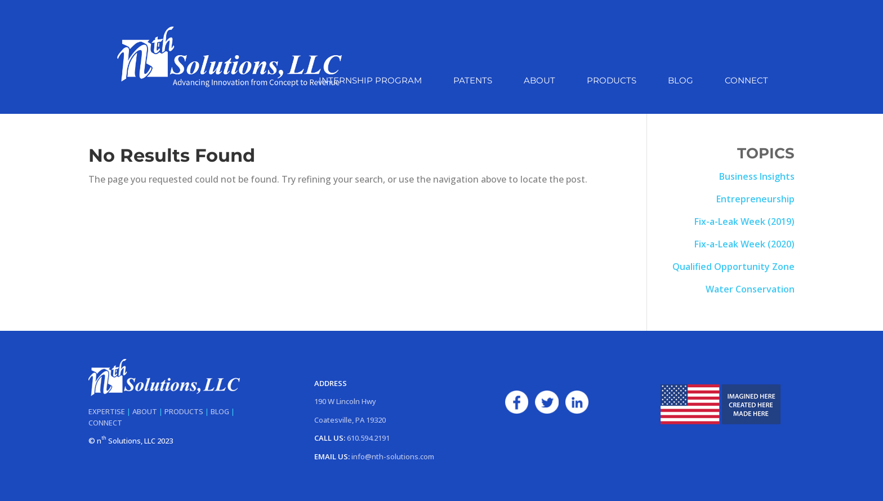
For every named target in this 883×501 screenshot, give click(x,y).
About (539, 81)
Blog (680, 81)
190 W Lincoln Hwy (345, 401)
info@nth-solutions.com (392, 456)
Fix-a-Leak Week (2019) (744, 221)
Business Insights (757, 176)
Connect (746, 81)
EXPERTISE (106, 411)
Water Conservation (750, 289)
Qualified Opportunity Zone (733, 266)
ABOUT (144, 411)
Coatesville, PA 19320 (350, 420)
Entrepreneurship (755, 199)
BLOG (220, 411)
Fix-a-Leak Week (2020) (744, 244)
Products (611, 81)
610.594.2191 (368, 438)
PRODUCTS (183, 411)
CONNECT (105, 423)
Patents (472, 81)
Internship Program (370, 81)
